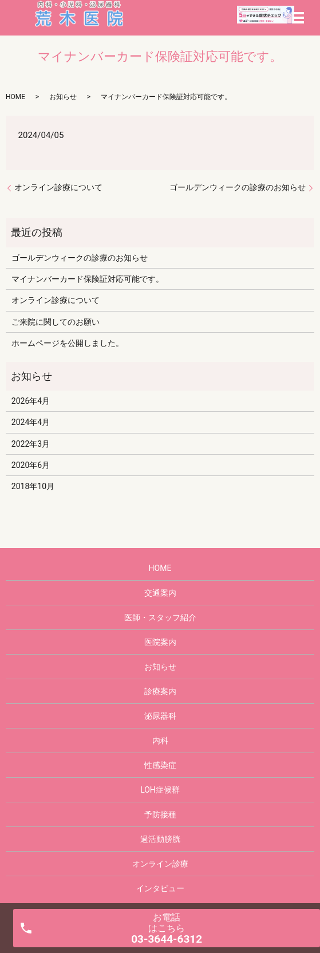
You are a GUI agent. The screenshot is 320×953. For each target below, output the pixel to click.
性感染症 (160, 765)
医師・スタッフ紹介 (160, 617)
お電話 (166, 929)
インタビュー (160, 888)
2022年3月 (30, 443)
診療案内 (160, 691)
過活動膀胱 (160, 839)
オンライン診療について (58, 187)
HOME (15, 97)
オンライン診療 (160, 863)
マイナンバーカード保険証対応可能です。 (87, 278)
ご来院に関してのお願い (55, 321)
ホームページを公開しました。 (67, 343)
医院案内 (160, 642)
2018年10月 (32, 486)
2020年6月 (30, 465)
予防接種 (160, 814)
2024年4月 (30, 422)
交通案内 (160, 592)
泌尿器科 (160, 715)
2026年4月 (30, 400)
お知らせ (63, 97)
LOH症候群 (160, 789)
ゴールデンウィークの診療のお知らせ (237, 187)
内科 (160, 740)
